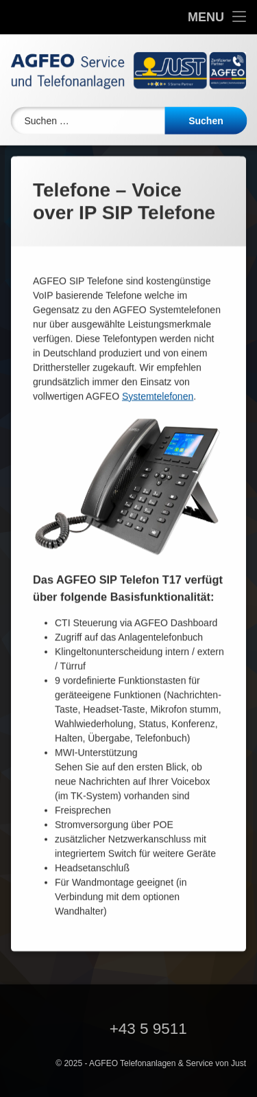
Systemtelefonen (157, 364)
